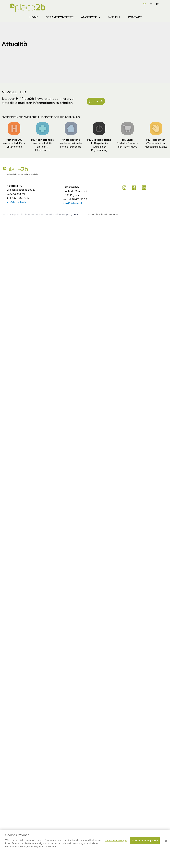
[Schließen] (166, 840)
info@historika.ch (16, 202)
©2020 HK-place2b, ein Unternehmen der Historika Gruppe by (37, 214)
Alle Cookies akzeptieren (145, 840)
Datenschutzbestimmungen (103, 214)
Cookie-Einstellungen (116, 840)
